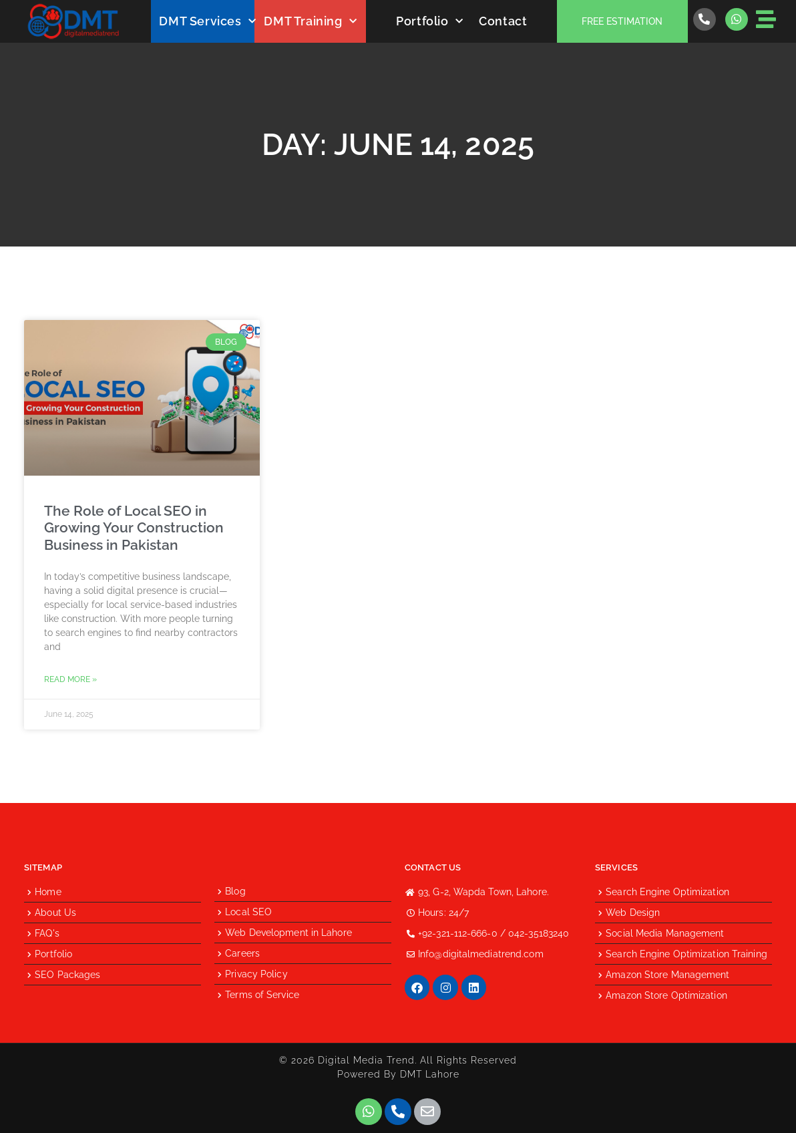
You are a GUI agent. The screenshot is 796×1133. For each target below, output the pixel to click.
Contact (503, 21)
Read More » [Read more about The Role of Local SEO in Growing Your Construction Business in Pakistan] (70, 679)
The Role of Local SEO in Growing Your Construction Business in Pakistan (134, 527)
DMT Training (310, 22)
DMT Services (207, 22)
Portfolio (429, 22)
